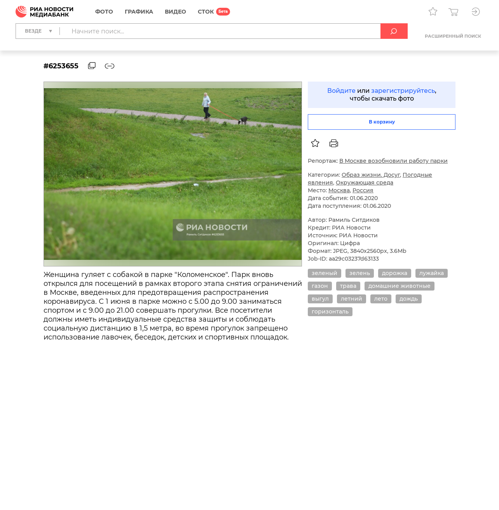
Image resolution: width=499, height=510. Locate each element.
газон (320, 285)
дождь (409, 298)
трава (348, 285)
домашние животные (399, 285)
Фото (104, 11)
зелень (359, 273)
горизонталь (330, 311)
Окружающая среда (364, 182)
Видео (175, 11)
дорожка (394, 273)
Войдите (341, 90)
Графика (139, 11)
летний (351, 298)
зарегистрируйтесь (403, 90)
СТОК (206, 11)
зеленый (324, 273)
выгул (320, 298)
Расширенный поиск (453, 36)
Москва (339, 190)
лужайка (431, 273)
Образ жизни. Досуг (371, 174)
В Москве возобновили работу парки (393, 160)
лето (380, 298)
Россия (362, 190)
